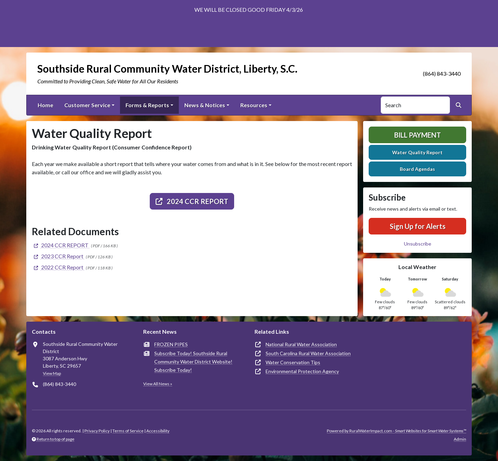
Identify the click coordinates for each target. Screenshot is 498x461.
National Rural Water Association (301, 344)
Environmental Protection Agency (302, 371)
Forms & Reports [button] (147, 105)
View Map (52, 373)
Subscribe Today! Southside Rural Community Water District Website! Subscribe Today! (193, 361)
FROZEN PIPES (171, 344)
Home (45, 105)
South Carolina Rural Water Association (308, 353)
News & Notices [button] (204, 105)
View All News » (157, 383)
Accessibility (157, 430)
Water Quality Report (417, 152)
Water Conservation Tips (293, 362)
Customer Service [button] (87, 105)
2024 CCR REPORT (192, 201)
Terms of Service (128, 430)
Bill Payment (417, 135)
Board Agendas (417, 169)
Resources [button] (253, 105)
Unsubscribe (417, 244)
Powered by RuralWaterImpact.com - (396, 430)
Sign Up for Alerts (417, 226)
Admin (460, 439)
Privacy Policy (97, 430)
